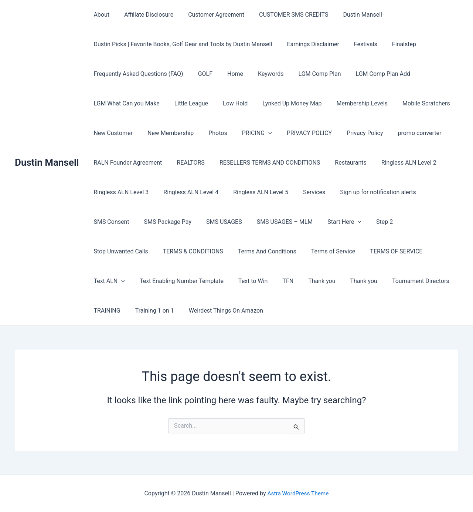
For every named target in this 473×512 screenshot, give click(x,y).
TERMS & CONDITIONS (122, 251)
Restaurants (340, 162)
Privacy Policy (348, 133)
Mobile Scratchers (410, 103)
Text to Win (202, 280)
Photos (210, 133)
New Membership (166, 133)
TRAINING (412, 280)
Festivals (358, 44)
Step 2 (321, 221)
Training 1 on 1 (111, 310)
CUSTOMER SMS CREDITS (283, 14)
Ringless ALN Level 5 (253, 192)
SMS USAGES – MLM (227, 221)
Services (304, 192)
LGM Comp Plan (306, 73)
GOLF (201, 73)
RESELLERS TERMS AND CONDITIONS (262, 162)
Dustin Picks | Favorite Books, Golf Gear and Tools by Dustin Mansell (181, 44)
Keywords (260, 73)
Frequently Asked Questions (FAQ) (136, 73)
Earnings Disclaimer (308, 44)
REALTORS (186, 162)
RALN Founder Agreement (126, 162)
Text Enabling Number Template (134, 280)
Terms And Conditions (193, 251)
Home (228, 73)
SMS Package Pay (115, 221)
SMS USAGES (169, 221)
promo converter (400, 133)
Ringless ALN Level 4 (186, 192)
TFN (234, 280)
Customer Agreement (209, 14)
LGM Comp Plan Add (367, 73)
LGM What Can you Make (125, 103)
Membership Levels (349, 103)
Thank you (265, 280)
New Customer (111, 133)
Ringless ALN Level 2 (395, 162)
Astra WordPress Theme (298, 493)
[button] (258, 133)
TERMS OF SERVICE (316, 251)
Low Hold (227, 103)
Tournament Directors (358, 280)
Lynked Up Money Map (281, 103)
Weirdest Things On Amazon (180, 310)
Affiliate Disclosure (144, 14)
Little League (187, 103)
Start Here (284, 222)
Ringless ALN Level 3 (119, 192)
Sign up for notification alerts (365, 192)
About (100, 14)
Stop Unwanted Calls (368, 221)
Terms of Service (256, 251)
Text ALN (370, 251)
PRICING (247, 133)
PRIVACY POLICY (296, 133)
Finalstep (394, 44)
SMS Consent (432, 192)
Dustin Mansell (47, 162)
